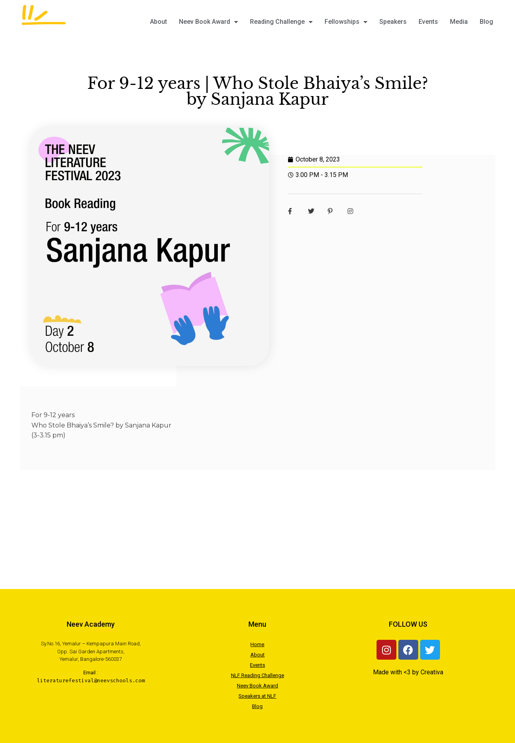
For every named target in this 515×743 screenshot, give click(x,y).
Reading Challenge (281, 21)
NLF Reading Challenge (257, 675)
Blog (486, 21)
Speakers (393, 21)
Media (459, 21)
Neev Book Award (208, 21)
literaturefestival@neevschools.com (91, 680)
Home (257, 644)
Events (428, 21)
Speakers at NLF (257, 696)
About (158, 21)
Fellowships (346, 21)
